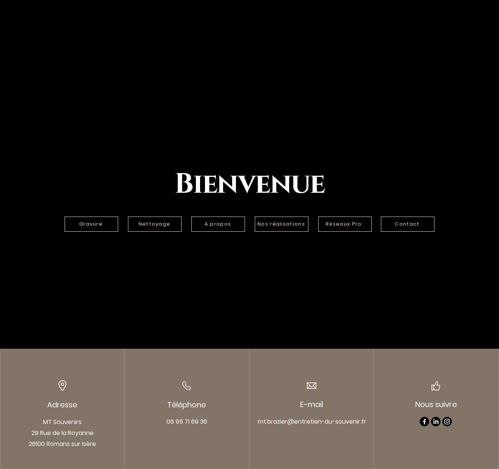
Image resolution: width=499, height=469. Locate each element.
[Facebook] (424, 421)
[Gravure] (91, 224)
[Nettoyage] (155, 224)
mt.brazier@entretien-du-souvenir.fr (312, 421)
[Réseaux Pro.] (345, 224)
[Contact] (407, 224)
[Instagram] (447, 421)
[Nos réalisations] (281, 224)
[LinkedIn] (435, 421)
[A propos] (218, 224)
